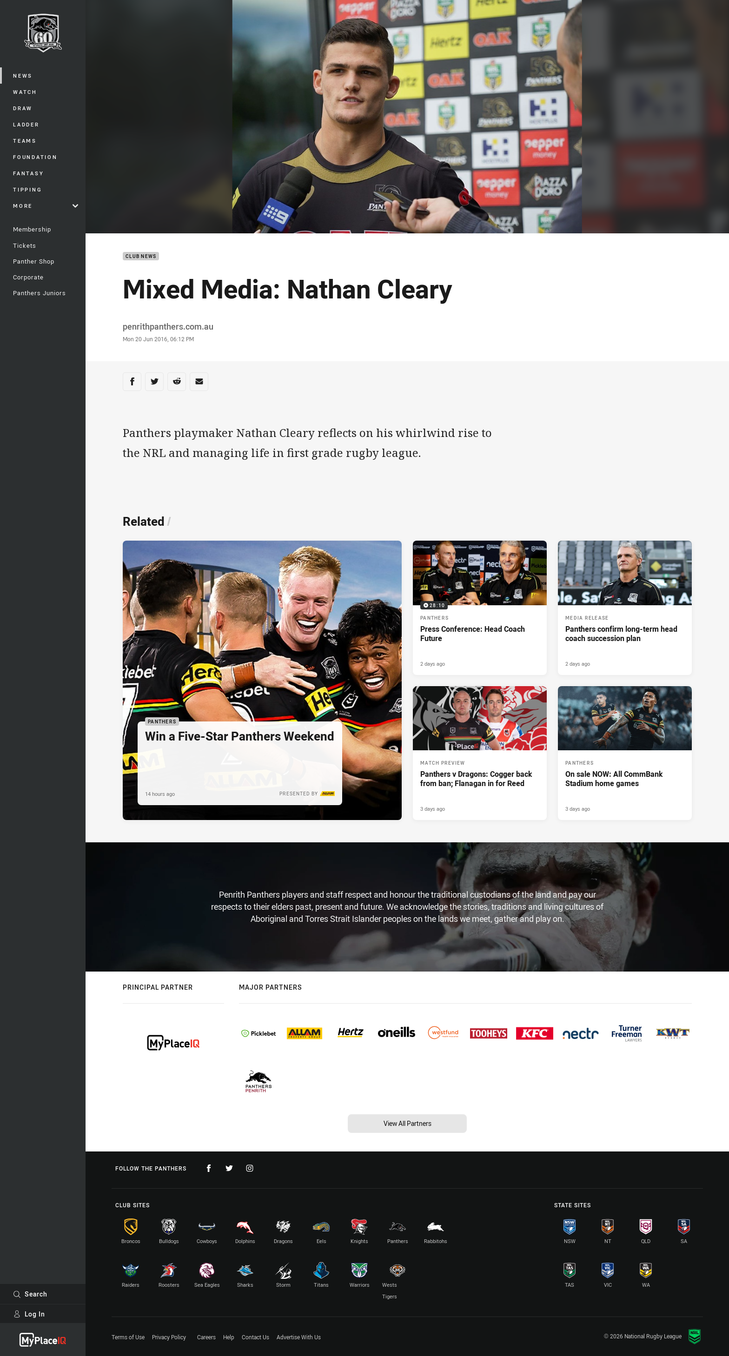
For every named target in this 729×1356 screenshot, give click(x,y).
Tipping (27, 189)
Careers (206, 1337)
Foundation (35, 156)
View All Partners (407, 1123)
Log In (29, 1314)
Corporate (28, 277)
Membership (32, 229)
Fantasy (28, 173)
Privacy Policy (169, 1337)
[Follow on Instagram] (249, 1168)
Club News (141, 256)
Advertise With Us (299, 1337)
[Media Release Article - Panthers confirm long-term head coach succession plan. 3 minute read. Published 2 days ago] (625, 608)
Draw (23, 108)
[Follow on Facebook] (208, 1168)
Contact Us (255, 1337)
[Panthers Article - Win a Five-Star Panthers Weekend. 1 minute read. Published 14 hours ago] (262, 680)
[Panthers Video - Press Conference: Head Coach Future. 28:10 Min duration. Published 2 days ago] (480, 608)
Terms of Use (128, 1337)
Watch (25, 91)
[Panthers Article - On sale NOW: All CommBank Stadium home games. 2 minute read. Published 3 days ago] (625, 753)
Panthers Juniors (39, 293)
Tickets (24, 245)
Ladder (26, 124)
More (45, 205)
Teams (25, 140)
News (23, 75)
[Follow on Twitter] (229, 1168)
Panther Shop (33, 261)
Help (228, 1337)
